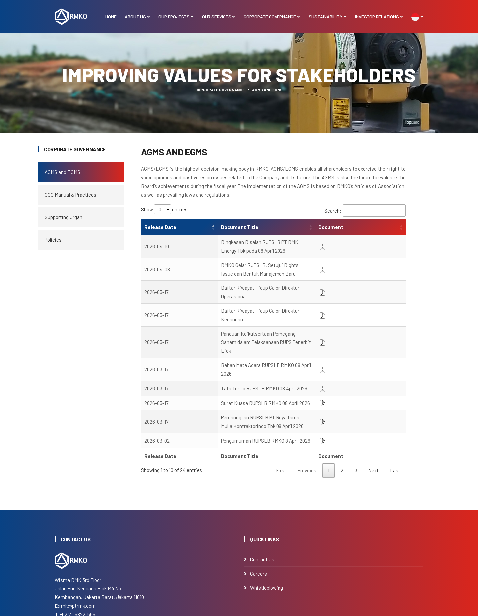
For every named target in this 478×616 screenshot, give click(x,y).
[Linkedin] (71, 573)
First (281, 414)
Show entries (164, 209)
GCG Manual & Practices (70, 195)
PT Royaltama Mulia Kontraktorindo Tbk (217, 611)
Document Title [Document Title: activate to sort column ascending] (207, 227)
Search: (365, 210)
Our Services (218, 16)
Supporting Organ (63, 217)
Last (395, 414)
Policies (53, 240)
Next (373, 414)
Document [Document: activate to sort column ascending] (384, 227)
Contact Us (262, 502)
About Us (137, 16)
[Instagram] (57, 573)
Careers (258, 517)
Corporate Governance (272, 16)
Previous (307, 414)
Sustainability (328, 16)
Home (110, 16)
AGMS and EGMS (62, 172)
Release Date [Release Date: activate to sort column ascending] (160, 227)
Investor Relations (379, 16)
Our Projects (175, 16)
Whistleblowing (266, 531)
